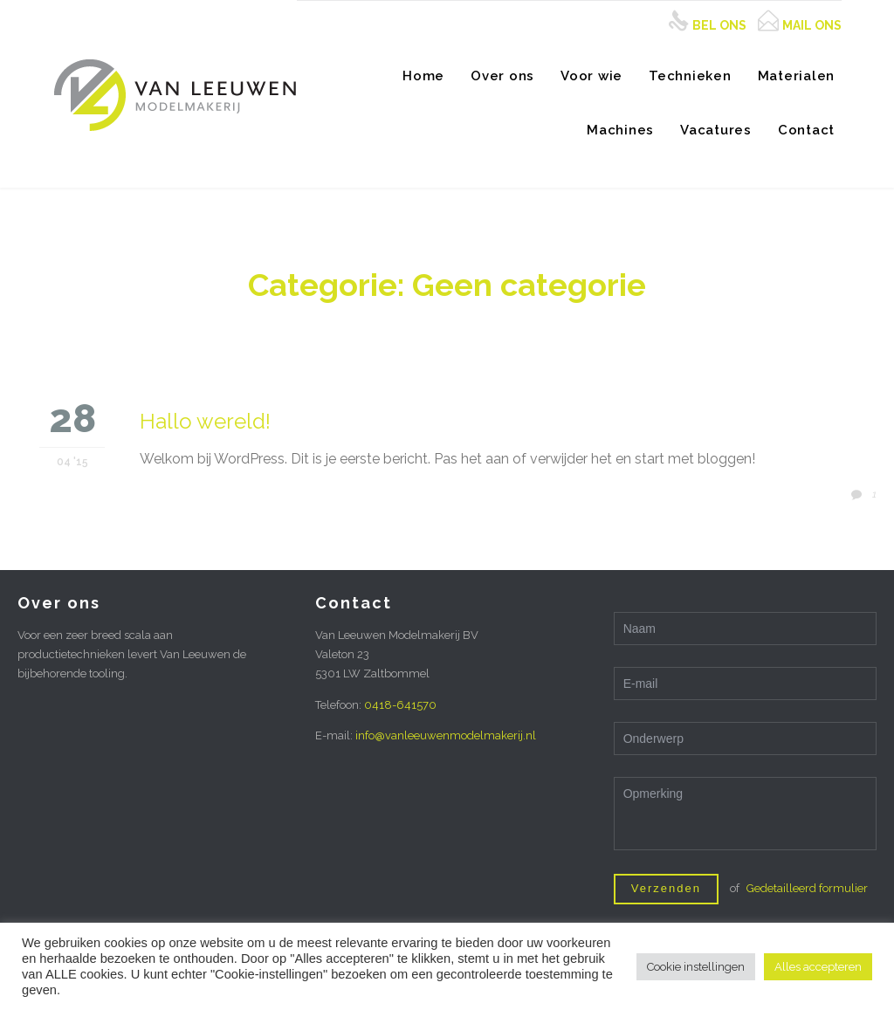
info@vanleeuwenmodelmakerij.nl (445, 735)
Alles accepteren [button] (818, 966)
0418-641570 (400, 704)
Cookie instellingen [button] (696, 966)
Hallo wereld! (205, 421)
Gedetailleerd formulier (807, 888)
